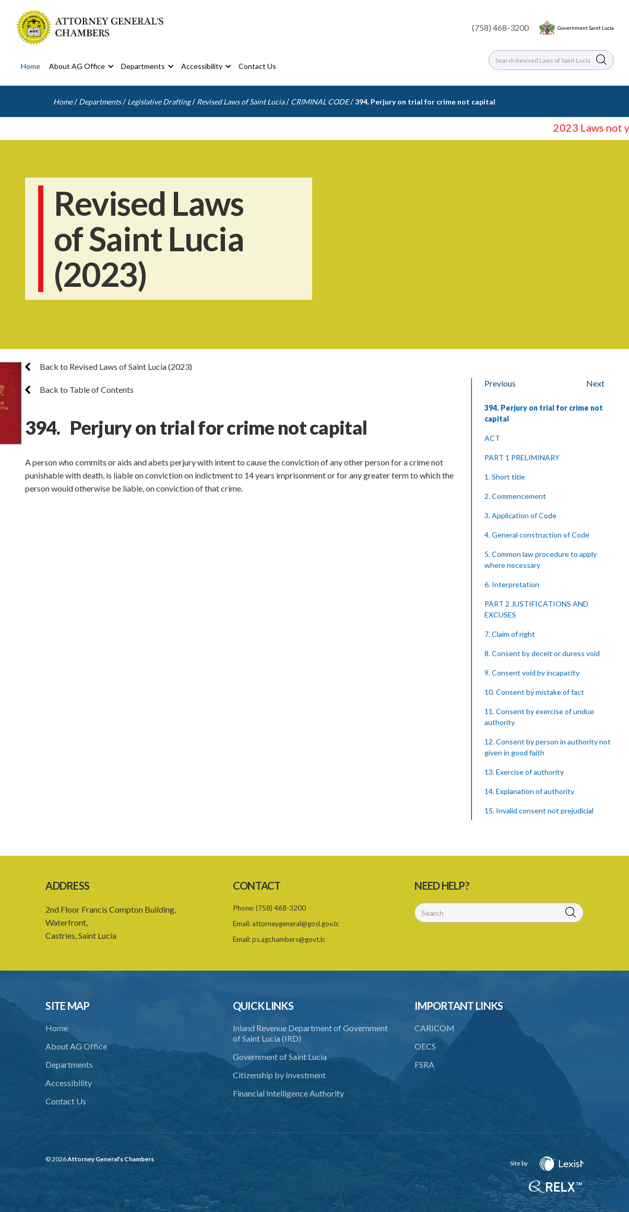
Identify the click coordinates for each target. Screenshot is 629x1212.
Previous (500, 383)
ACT (492, 438)
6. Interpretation (511, 584)
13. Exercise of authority (524, 771)
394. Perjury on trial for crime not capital (425, 102)
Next (595, 383)
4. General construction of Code (536, 534)
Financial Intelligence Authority (288, 1093)
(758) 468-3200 (500, 27)
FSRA (424, 1064)
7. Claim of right (509, 634)
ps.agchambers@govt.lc (289, 939)
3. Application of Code (520, 515)
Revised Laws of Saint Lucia (240, 102)
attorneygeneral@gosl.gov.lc (295, 923)
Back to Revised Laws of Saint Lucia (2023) (108, 366)
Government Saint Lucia (585, 28)
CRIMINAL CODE (320, 102)
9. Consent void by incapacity (531, 672)
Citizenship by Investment (279, 1075)
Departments (100, 102)
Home (30, 66)
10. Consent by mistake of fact (534, 691)
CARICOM (434, 1028)
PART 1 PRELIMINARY (522, 457)
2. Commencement (515, 496)
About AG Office (76, 1046)
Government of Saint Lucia (280, 1057)
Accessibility (68, 1083)
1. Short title (504, 476)
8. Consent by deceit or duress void (542, 653)
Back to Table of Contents (79, 389)
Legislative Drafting (159, 102)
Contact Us (257, 66)
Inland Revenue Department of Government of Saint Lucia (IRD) (310, 1033)
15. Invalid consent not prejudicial (539, 810)
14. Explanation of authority (529, 791)
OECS (425, 1046)
